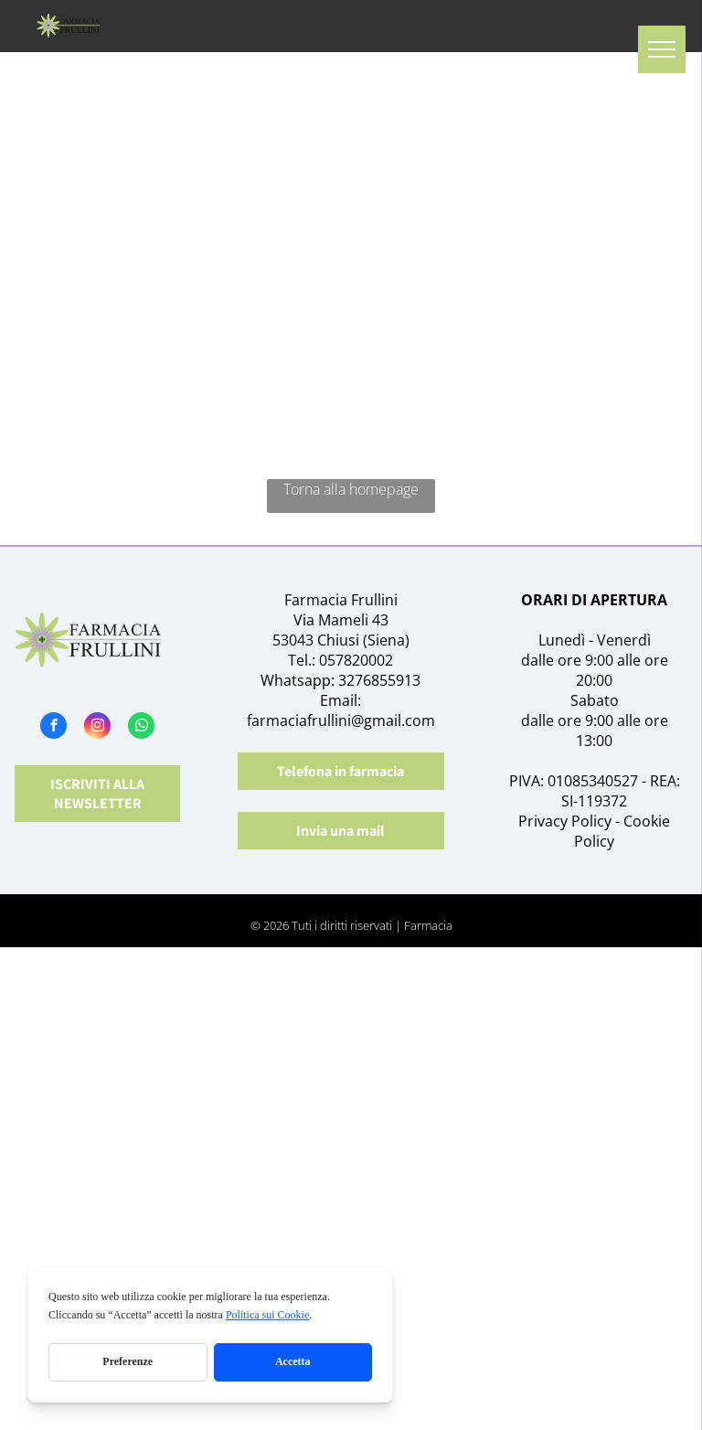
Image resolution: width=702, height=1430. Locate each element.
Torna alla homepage (351, 489)
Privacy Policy (565, 821)
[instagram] (97, 727)
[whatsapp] (141, 727)
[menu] (662, 49)
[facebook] (53, 727)
